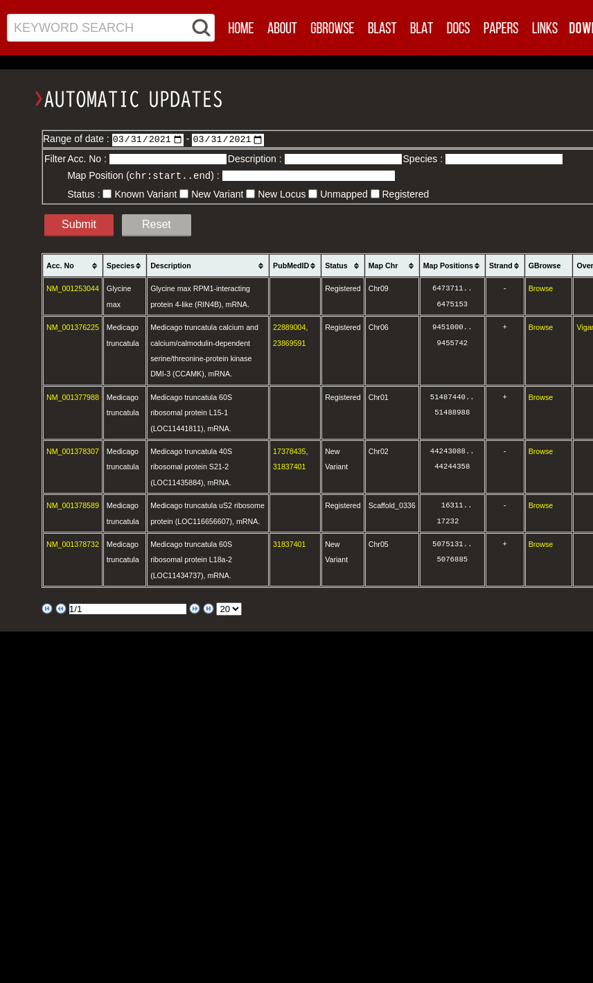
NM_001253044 (72, 288)
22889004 (289, 326)
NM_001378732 (72, 543)
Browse (541, 288)
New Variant (217, 193)
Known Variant (145, 193)
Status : (85, 193)
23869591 (289, 342)
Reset (156, 223)
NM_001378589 (72, 505)
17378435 (289, 450)
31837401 (289, 466)
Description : (256, 158)
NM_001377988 (72, 396)
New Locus (282, 193)
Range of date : (77, 138)
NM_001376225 (72, 326)
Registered (406, 193)
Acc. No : (88, 158)
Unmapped (344, 193)
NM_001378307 (72, 450)
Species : (424, 158)
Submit (79, 223)
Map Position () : (144, 175)
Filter (55, 158)
